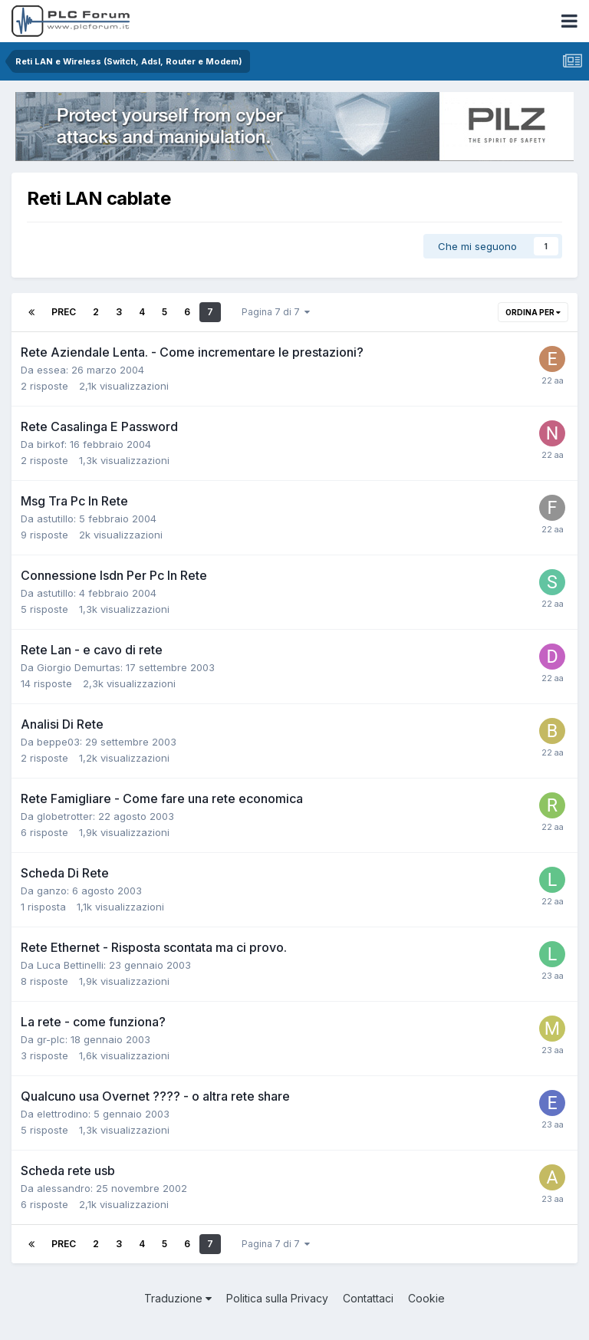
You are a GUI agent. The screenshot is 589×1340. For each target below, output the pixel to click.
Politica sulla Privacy (277, 1298)
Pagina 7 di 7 (276, 312)
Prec (63, 312)
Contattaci (368, 1298)
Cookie (426, 1298)
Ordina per (533, 312)
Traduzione (178, 1298)
